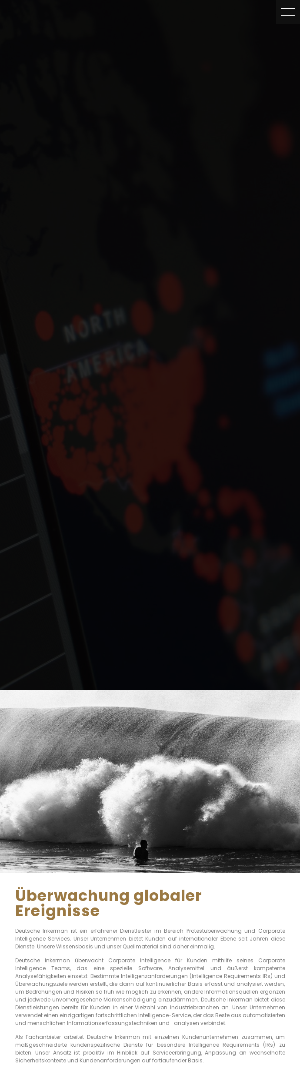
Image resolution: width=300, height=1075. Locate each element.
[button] (288, 12)
